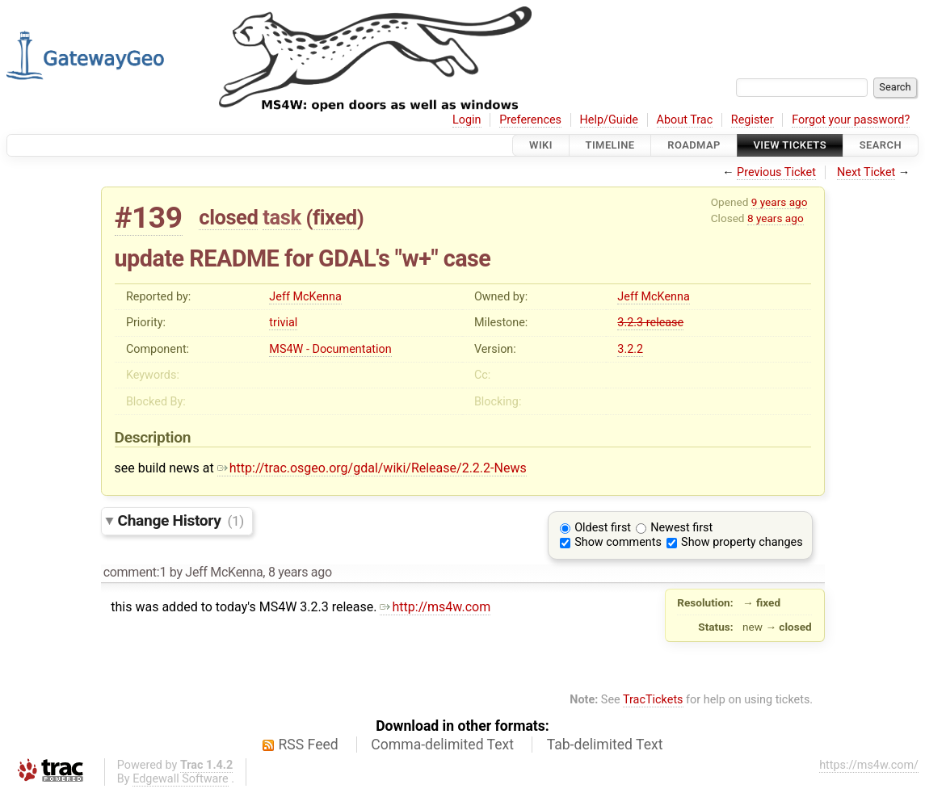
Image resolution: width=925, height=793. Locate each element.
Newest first (681, 528)
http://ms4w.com (435, 607)
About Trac (685, 120)
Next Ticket (866, 172)
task (282, 217)
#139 (149, 217)
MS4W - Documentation (330, 349)
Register (752, 120)
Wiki (541, 145)
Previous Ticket (776, 172)
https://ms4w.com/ (869, 765)
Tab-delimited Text (605, 744)
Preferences (530, 120)
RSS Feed (308, 744)
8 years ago (775, 218)
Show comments (618, 542)
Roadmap (694, 145)
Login (466, 120)
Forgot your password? (851, 120)
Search (881, 145)
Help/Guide (609, 120)
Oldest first (602, 528)
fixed (335, 217)
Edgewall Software (180, 779)
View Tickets (790, 145)
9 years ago (779, 201)
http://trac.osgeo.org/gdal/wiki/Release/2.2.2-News (372, 468)
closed (228, 217)
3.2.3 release (650, 322)
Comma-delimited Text (442, 744)
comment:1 (134, 572)
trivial (283, 322)
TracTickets (653, 700)
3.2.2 (630, 349)
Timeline (610, 145)
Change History (181, 520)
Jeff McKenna (305, 297)
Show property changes (741, 542)
